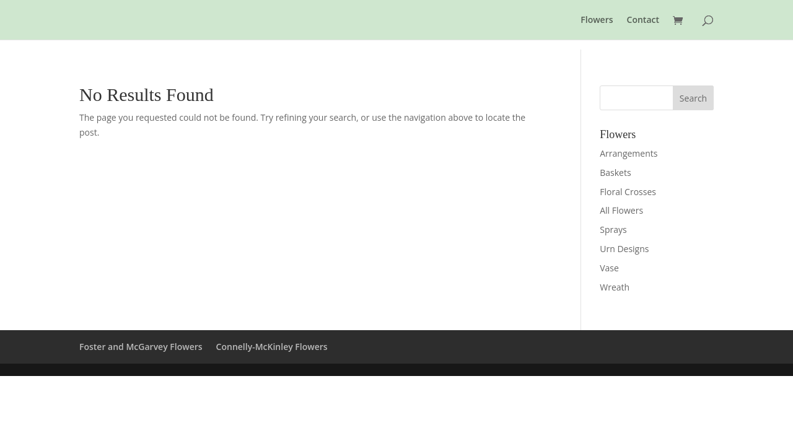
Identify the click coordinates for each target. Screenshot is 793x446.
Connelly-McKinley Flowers (272, 346)
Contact (643, 20)
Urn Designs (624, 249)
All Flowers (621, 210)
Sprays (613, 229)
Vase (609, 268)
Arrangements (628, 153)
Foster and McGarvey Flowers (141, 346)
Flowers (597, 20)
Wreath (614, 287)
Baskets (615, 172)
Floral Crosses (628, 192)
